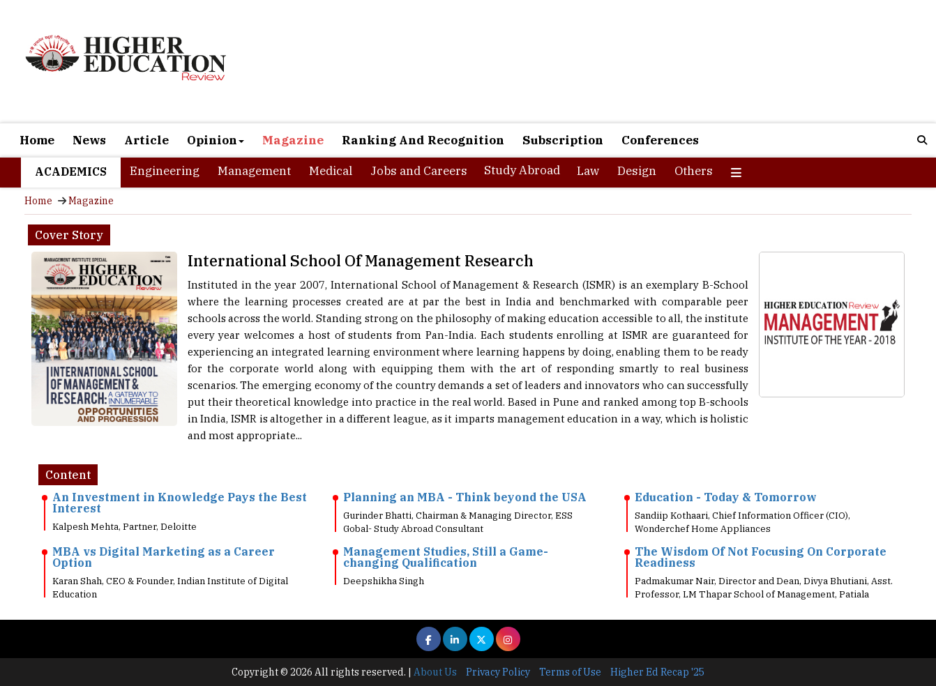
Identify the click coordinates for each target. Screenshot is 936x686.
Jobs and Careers (418, 170)
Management (254, 170)
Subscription (562, 140)
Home (37, 140)
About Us (435, 672)
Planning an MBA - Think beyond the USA (465, 497)
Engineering (164, 170)
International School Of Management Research (361, 260)
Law (588, 170)
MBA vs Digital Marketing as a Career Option (163, 557)
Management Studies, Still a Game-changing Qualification (445, 557)
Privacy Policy (498, 672)
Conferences (660, 140)
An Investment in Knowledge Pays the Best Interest (179, 502)
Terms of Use (570, 672)
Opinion (215, 140)
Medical (330, 170)
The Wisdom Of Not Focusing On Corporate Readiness (760, 557)
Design (636, 170)
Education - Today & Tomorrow (726, 497)
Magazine (293, 140)
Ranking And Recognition (423, 140)
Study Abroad (522, 170)
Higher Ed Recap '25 (657, 672)
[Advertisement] (617, 63)
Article (146, 140)
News (89, 140)
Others (693, 170)
